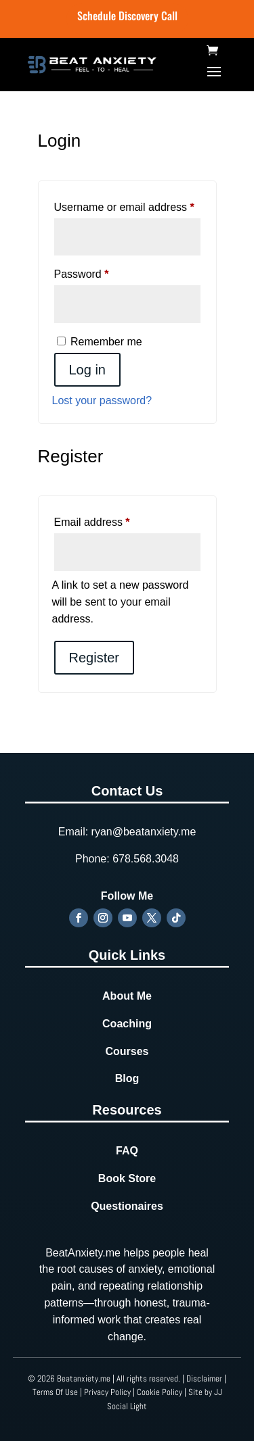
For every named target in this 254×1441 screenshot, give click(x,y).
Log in (87, 369)
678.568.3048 (145, 858)
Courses (126, 1051)
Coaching (127, 1023)
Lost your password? (102, 400)
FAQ (127, 1150)
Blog (127, 1078)
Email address (113, 520)
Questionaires (127, 1206)
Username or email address (127, 205)
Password (103, 272)
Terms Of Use (55, 1392)
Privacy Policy (107, 1392)
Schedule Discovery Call (127, 15)
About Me (127, 996)
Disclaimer (204, 1378)
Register (94, 657)
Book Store (127, 1178)
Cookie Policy (159, 1392)
